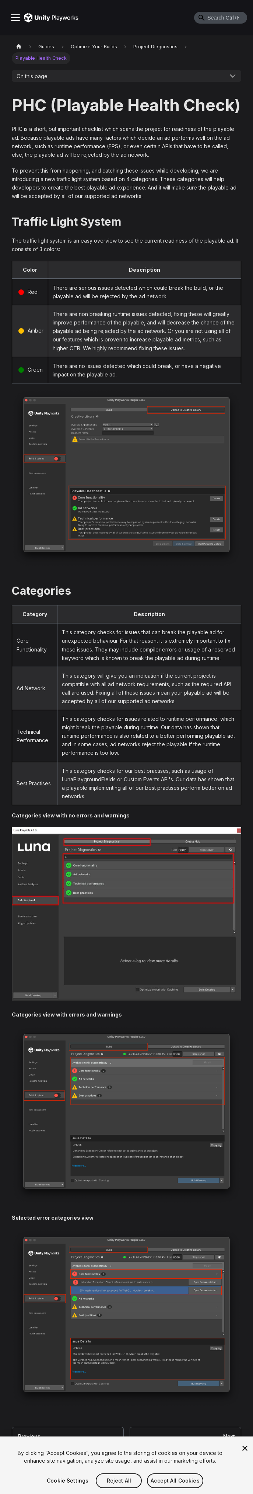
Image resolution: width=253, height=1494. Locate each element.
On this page (32, 76)
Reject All (119, 1481)
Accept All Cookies (175, 1481)
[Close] (244, 1449)
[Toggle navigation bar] (15, 17)
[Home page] (19, 46)
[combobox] (220, 18)
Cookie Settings (67, 1481)
